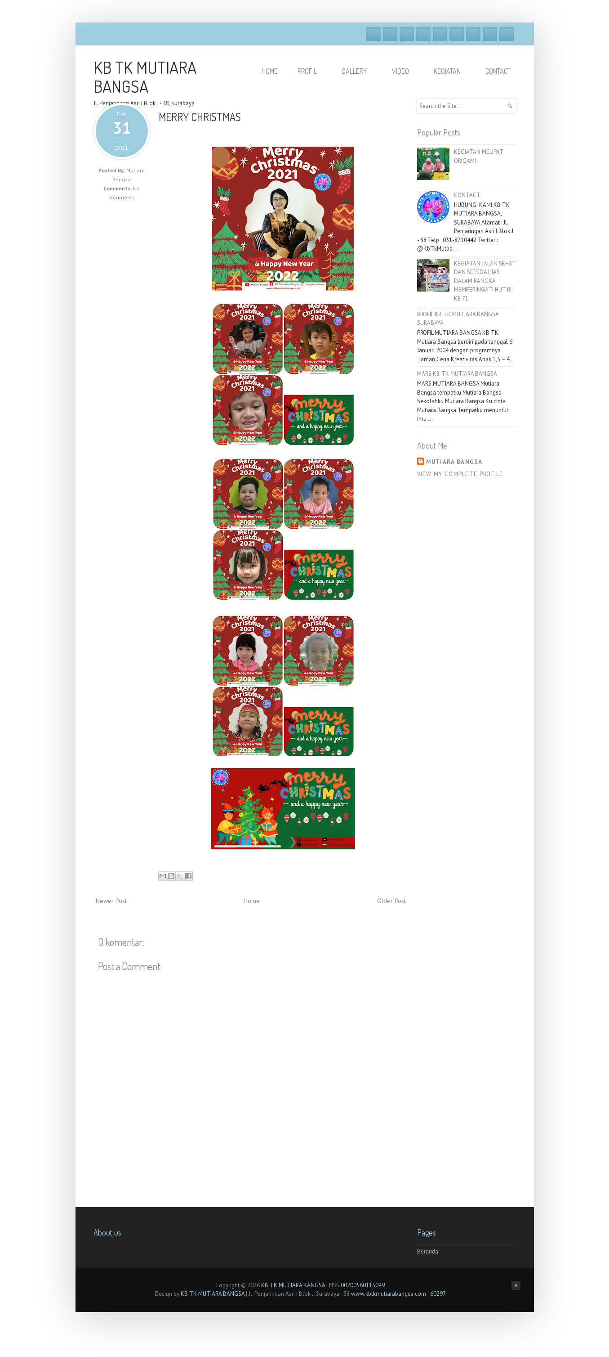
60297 (438, 1294)
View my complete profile (460, 474)
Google (407, 34)
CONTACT (467, 195)
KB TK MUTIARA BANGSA (144, 76)
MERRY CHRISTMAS (200, 117)
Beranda (427, 1251)
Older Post (391, 901)
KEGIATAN (451, 71)
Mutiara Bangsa (454, 462)
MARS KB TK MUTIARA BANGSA (457, 373)
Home (252, 901)
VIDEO (404, 71)
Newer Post (111, 901)
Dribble (423, 34)
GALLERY (358, 71)
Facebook (373, 34)
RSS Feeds (506, 34)
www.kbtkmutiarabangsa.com (388, 1294)
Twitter (390, 34)
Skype (456, 34)
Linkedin (473, 34)
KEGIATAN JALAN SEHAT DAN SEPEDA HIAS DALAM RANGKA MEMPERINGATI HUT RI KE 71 (485, 281)
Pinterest (490, 34)
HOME (270, 71)
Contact (498, 71)
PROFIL (311, 71)
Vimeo (440, 34)
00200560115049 (363, 1285)
